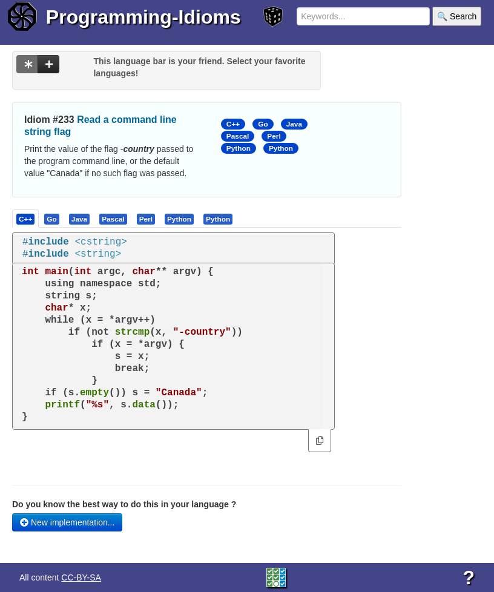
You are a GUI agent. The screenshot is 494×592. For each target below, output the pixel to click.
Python (238, 148)
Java (294, 124)
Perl (273, 136)
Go (263, 124)
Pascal (237, 136)
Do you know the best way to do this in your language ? (124, 504)
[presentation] (25, 218)
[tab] (26, 218)
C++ (233, 124)
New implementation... (67, 522)
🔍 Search (456, 16)
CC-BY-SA (81, 577)
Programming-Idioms (143, 17)
